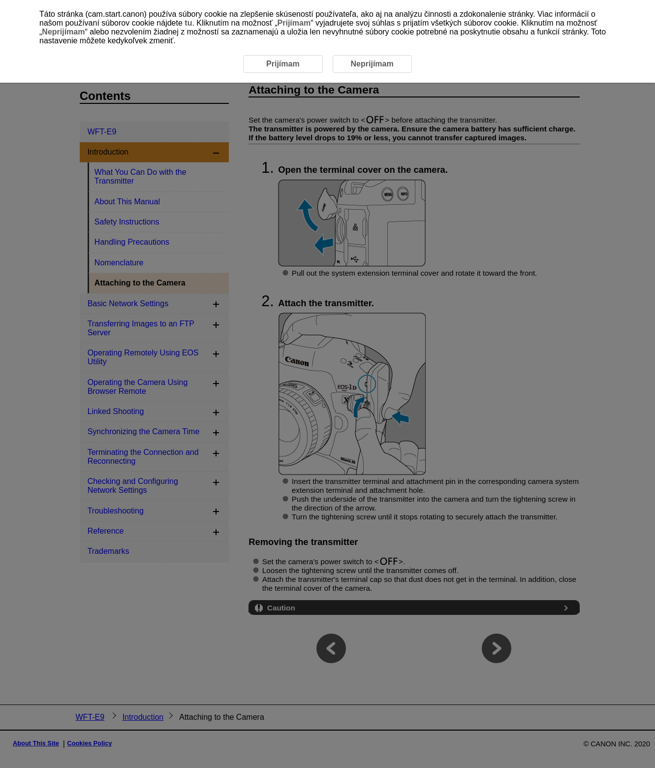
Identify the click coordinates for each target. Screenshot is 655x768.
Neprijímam (63, 32)
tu (188, 23)
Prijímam (294, 23)
